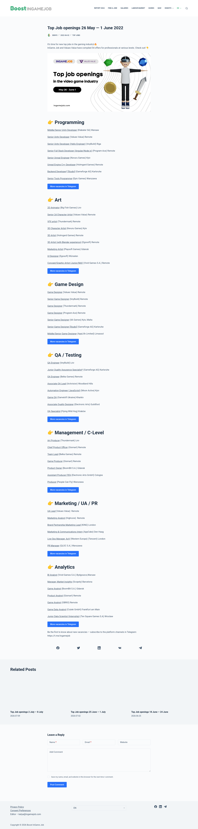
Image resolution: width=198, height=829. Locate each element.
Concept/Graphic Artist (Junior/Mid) (65, 263)
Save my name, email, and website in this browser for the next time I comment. (82, 777)
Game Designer (54, 292)
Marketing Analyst (56, 518)
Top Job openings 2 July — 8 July (26, 712)
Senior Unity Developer (58, 137)
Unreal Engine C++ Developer (61, 164)
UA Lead (51, 511)
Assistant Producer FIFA (59, 475)
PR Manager (53, 545)
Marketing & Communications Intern (65, 532)
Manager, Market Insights (59, 581)
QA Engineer (53, 363)
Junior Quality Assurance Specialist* (65, 370)
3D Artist (51, 235)
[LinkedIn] (99, 647)
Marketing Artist (55, 249)
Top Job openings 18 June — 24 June (149, 712)
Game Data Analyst (56, 609)
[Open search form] (187, 8)
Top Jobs (76, 35)
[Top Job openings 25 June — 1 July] (99, 691)
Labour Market (138, 8)
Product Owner (54, 468)
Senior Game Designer (58, 299)
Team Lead (52, 454)
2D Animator (53, 207)
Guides (151, 8)
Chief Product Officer (57, 447)
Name (53, 742)
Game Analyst (54, 588)
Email (88, 742)
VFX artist (52, 221)
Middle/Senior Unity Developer (62, 130)
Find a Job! (112, 8)
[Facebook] (57, 647)
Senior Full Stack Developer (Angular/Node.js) (69, 151)
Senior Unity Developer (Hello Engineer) (66, 144)
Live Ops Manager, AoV (58, 539)
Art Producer (53, 440)
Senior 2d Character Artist (60, 214)
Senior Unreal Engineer (58, 158)
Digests (169, 8)
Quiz (159, 8)
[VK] (119, 647)
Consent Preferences (20, 810)
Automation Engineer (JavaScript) (63, 390)
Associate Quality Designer (60, 404)
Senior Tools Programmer (59, 178)
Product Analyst (55, 595)
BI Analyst (52, 575)
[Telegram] (140, 647)
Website (123, 742)
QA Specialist (54, 411)
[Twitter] (78, 647)
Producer (51, 482)
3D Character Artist (56, 228)
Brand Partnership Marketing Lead (64, 525)
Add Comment (56, 752)
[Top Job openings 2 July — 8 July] (38, 691)
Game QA (52, 397)
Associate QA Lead (56, 383)
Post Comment (57, 784)
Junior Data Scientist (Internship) (63, 616)
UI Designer (53, 256)
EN (179, 8)
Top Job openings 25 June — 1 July (88, 712)
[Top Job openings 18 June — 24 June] (159, 691)
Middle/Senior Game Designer (62, 333)
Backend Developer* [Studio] (61, 171)
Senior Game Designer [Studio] (62, 327)
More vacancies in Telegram (63, 186)
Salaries (124, 8)
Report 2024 (99, 8)
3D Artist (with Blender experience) (64, 242)
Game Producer (55, 461)
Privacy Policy (17, 807)
